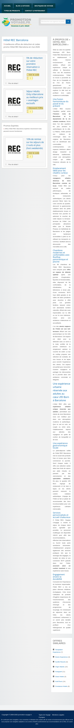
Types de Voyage (44, 715)
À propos (42, 717)
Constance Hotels (61, 686)
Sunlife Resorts (60, 662)
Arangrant (58, 671)
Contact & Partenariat (35, 11)
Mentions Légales (58, 715)
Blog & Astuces (22, 6)
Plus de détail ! (12, 83)
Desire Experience (61, 657)
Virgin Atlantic (59, 667)
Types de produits (12, 11)
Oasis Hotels (59, 676)
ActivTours (58, 681)
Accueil (7, 6)
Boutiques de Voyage (44, 6)
